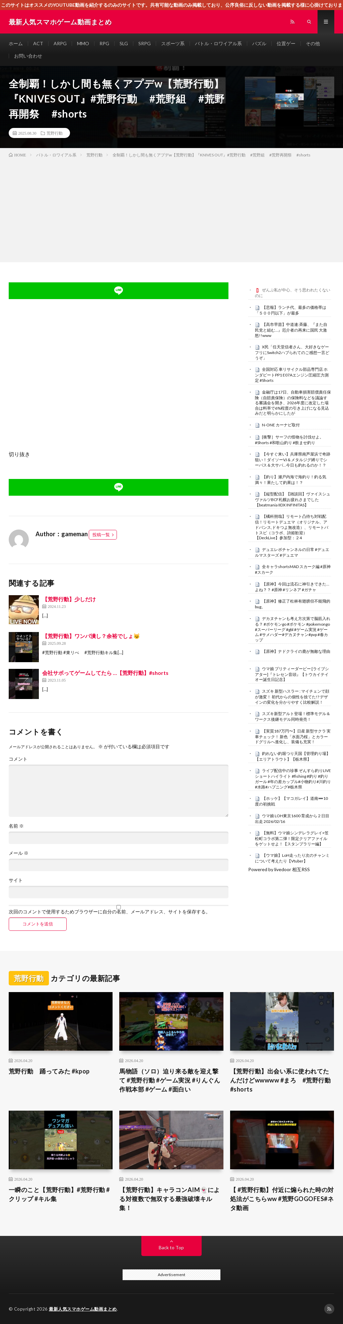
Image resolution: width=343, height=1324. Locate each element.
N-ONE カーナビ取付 (281, 424)
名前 (16, 826)
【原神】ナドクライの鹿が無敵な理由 (296, 651)
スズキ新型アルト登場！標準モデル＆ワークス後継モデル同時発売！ (292, 716)
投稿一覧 (101, 534)
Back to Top (171, 1247)
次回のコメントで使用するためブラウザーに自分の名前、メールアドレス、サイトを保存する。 (109, 911)
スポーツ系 (173, 43)
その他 (313, 43)
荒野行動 (55, 133)
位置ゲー (286, 43)
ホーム (16, 43)
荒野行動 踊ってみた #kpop (49, 1071)
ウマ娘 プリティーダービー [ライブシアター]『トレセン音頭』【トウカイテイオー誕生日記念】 (292, 674)
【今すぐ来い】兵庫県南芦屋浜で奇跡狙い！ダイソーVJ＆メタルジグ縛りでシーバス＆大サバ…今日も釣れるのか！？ (292, 459)
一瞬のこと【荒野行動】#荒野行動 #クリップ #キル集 (59, 1194)
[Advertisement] (171, 209)
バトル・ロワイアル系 (218, 43)
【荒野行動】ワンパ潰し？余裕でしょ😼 (91, 636)
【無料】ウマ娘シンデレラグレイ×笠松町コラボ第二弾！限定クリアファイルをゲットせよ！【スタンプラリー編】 (292, 838)
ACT (38, 43)
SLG (124, 43)
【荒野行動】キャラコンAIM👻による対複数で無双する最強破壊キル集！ (169, 1198)
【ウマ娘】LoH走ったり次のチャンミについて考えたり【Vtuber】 (292, 858)
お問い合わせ (28, 56)
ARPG (60, 43)
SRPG (144, 43)
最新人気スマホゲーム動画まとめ (83, 1309)
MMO (83, 43)
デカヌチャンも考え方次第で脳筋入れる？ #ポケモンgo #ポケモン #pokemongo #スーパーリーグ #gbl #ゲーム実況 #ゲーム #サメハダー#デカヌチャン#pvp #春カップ (292, 629)
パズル (259, 43)
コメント (18, 759)
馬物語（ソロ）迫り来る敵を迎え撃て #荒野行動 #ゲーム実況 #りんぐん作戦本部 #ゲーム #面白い (169, 1080)
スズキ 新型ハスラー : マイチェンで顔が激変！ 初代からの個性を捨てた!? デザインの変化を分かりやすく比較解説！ (292, 697)
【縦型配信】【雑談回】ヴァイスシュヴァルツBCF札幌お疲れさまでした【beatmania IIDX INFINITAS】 (292, 499)
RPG (104, 43)
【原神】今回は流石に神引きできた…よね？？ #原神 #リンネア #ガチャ (292, 586)
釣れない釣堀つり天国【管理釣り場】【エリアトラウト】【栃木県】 (292, 756)
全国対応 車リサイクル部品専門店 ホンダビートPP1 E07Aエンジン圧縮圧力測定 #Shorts (292, 375)
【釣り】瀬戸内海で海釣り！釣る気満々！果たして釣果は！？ (290, 479)
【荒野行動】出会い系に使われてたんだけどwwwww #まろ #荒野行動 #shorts (282, 1080)
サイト (16, 880)
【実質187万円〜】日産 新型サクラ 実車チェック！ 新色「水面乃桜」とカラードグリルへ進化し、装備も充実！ (293, 736)
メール (18, 853)
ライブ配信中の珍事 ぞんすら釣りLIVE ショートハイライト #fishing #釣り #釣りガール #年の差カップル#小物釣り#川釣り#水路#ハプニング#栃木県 (293, 778)
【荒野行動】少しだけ (69, 599)
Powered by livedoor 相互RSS (279, 869)
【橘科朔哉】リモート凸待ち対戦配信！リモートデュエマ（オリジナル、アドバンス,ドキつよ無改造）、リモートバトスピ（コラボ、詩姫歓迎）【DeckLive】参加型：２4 (291, 527)
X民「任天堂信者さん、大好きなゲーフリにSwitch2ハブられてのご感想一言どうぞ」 (292, 352)
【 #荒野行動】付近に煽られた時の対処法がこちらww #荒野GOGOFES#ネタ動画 (282, 1198)
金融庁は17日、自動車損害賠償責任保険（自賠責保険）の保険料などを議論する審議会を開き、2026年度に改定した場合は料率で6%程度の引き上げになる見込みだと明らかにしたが (293, 403)
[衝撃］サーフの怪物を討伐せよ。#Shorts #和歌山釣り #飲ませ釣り (289, 439)
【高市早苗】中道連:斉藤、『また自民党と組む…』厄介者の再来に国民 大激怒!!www (291, 330)
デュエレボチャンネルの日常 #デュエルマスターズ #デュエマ (292, 552)
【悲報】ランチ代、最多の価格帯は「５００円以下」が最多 (290, 310)
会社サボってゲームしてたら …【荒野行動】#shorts (105, 673)
